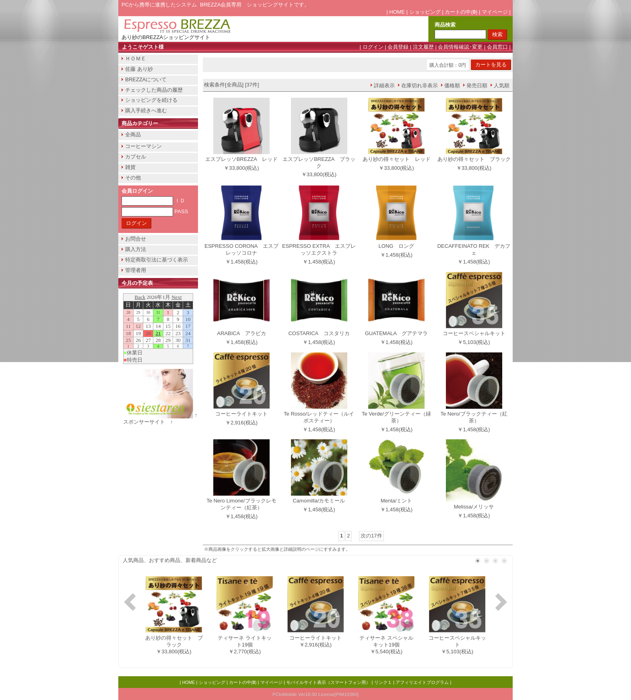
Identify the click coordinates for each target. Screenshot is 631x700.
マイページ (495, 12)
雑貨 (130, 167)
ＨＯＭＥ (135, 59)
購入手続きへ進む (146, 110)
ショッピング (425, 12)
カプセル (135, 157)
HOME (397, 12)
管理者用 (135, 270)
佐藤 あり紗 (139, 69)
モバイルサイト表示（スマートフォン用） (328, 682)
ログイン (373, 47)
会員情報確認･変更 (460, 47)
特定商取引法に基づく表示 (156, 260)
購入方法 (135, 249)
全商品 (133, 135)
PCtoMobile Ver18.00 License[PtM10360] (315, 694)
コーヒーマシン (143, 146)
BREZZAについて (146, 79)
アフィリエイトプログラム (422, 682)
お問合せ (135, 239)
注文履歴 (423, 47)
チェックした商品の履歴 (154, 90)
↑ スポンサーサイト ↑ (162, 418)
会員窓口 (497, 47)
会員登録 (398, 47)
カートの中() (461, 12)
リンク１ (383, 682)
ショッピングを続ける (151, 100)
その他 (133, 178)
